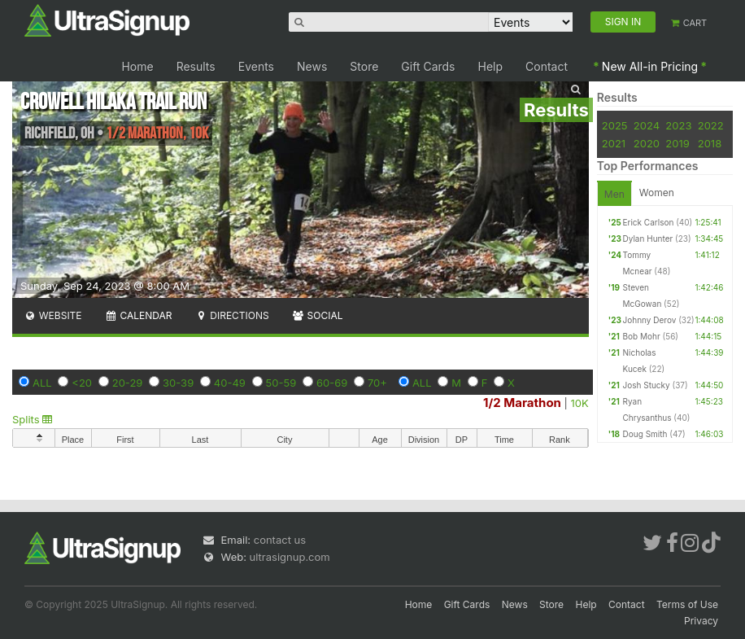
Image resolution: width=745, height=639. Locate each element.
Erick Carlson (648, 222)
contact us (280, 539)
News (312, 66)
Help (490, 66)
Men (614, 194)
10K (580, 402)
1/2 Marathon (522, 402)
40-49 (230, 382)
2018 (709, 143)
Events (256, 66)
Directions (231, 315)
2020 (647, 143)
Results (196, 66)
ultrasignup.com (290, 556)
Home (137, 66)
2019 (677, 143)
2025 (615, 125)
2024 (647, 125)
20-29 (127, 382)
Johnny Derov (650, 320)
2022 (711, 125)
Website (53, 315)
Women (656, 192)
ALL (42, 382)
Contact (546, 66)
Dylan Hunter (648, 238)
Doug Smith (645, 434)
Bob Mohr (641, 336)
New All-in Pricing (650, 66)
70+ (377, 382)
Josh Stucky (646, 385)
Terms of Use (687, 604)
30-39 (178, 382)
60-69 (331, 382)
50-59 (281, 382)
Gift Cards (428, 66)
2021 (613, 143)
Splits (32, 419)
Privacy (701, 621)
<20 (82, 382)
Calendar (138, 315)
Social (317, 315)
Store (364, 66)
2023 (678, 125)
